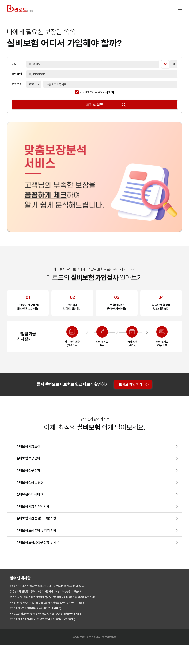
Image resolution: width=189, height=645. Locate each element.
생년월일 (17, 74)
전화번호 (17, 84)
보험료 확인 (94, 104)
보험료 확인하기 (130, 384)
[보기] (110, 92)
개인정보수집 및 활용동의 (93, 92)
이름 (14, 64)
